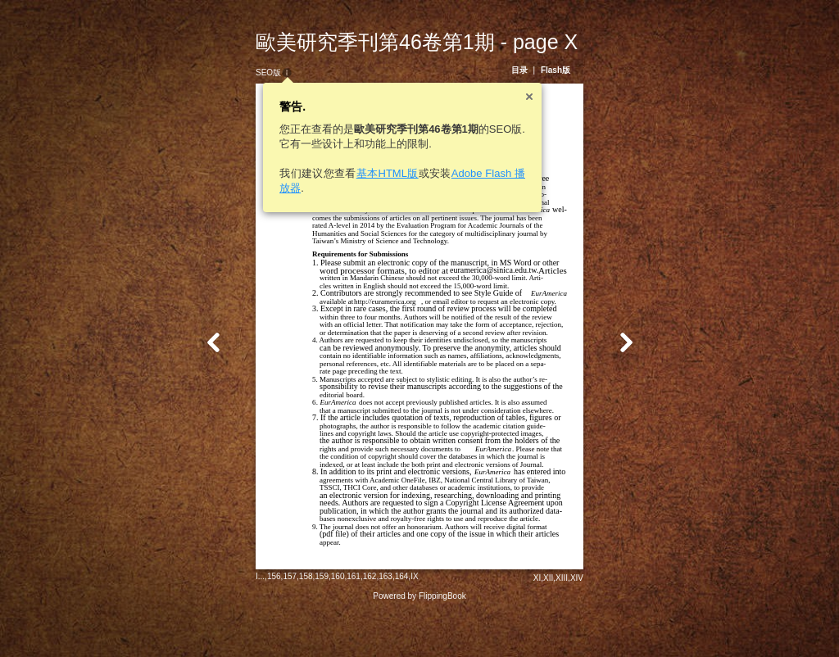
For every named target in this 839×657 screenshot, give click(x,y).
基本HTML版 (373, 173)
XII (563, 621)
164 (387, 619)
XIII (576, 621)
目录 (534, 70)
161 (339, 619)
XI (552, 621)
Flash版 (570, 70)
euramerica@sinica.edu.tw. (479, 269)
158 (291, 619)
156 (259, 619)
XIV (591, 621)
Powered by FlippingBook (419, 639)
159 (307, 619)
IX (399, 619)
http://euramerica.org (370, 301)
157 (275, 619)
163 (371, 619)
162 (355, 619)
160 (323, 619)
